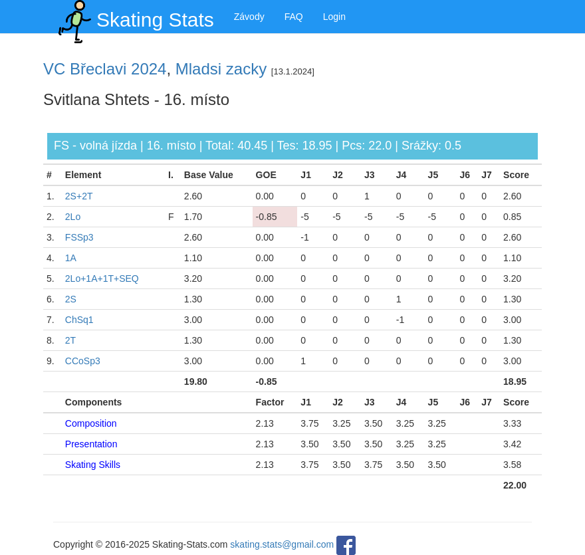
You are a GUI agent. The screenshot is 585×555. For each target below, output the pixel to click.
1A (70, 258)
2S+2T (79, 196)
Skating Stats (133, 16)
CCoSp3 (82, 361)
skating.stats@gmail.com (282, 544)
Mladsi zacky (221, 69)
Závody (249, 16)
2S (70, 299)
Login (334, 16)
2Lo (72, 216)
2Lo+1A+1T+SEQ (102, 278)
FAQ (294, 16)
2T (70, 340)
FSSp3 (79, 237)
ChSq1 (79, 319)
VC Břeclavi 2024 (104, 69)
